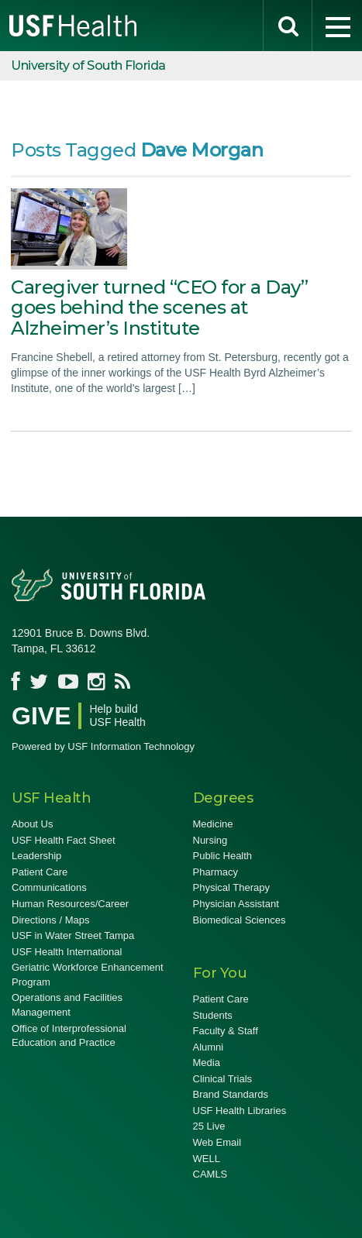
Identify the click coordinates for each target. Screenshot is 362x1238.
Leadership (36, 855)
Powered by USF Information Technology (103, 746)
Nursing (210, 840)
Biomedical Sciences (239, 920)
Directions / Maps (50, 920)
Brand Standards (231, 1094)
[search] (287, 25)
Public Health (223, 855)
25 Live (209, 1126)
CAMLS (210, 1174)
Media (206, 1062)
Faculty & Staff (225, 1031)
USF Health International (67, 952)
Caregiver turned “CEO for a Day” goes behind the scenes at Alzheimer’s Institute (159, 307)
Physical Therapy (231, 887)
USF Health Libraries (240, 1110)
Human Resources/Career (70, 904)
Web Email (217, 1142)
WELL (206, 1158)
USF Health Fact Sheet (63, 840)
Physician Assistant (236, 904)
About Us (32, 824)
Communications (49, 887)
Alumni (208, 1047)
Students (213, 1015)
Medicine (213, 824)
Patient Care (39, 872)
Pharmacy (216, 872)
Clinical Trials (223, 1079)
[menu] (337, 25)
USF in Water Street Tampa (73, 935)
